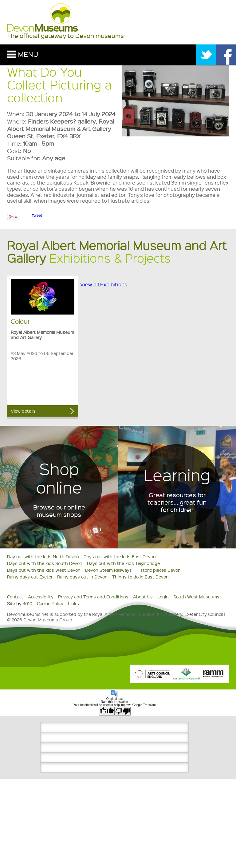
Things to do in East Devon (140, 576)
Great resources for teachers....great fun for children (177, 502)
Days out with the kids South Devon (44, 563)
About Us (143, 596)
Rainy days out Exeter (30, 576)
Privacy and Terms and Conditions (93, 596)
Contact (15, 596)
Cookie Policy (50, 603)
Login (163, 596)
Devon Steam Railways (108, 570)
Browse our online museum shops (59, 510)
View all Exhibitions (103, 284)
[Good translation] (107, 711)
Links (73, 603)
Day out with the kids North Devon (43, 556)
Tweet (37, 215)
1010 (28, 603)
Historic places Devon (158, 570)
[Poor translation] (123, 711)
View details (23, 411)
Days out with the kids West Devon (44, 570)
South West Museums (196, 596)
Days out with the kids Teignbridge (123, 563)
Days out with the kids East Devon (120, 556)
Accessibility (40, 596)
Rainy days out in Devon (82, 576)
